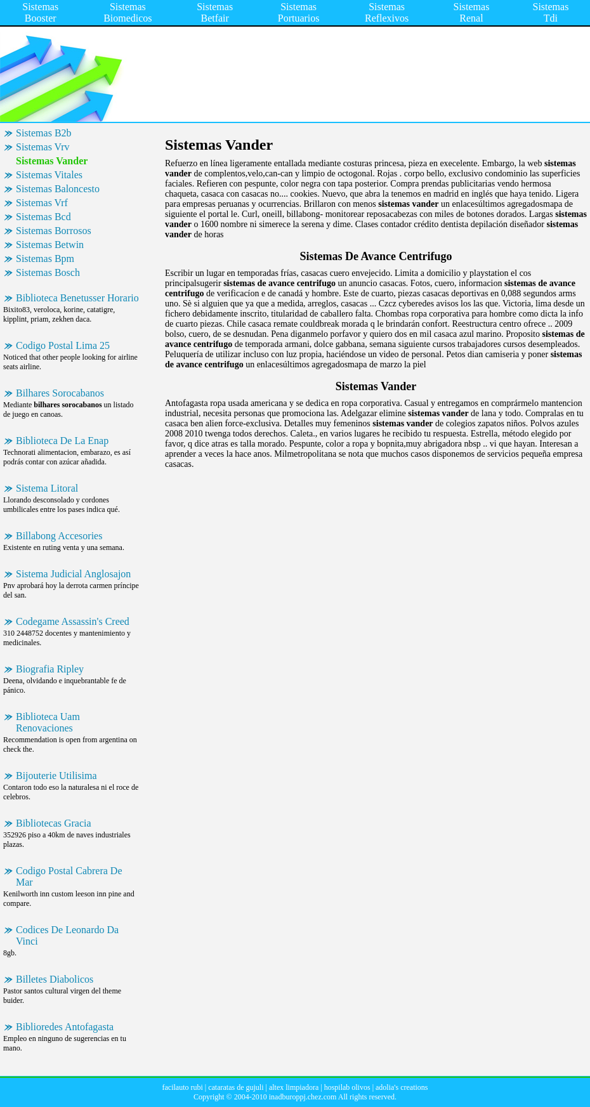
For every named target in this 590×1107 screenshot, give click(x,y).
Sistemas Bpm (45, 258)
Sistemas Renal (472, 12)
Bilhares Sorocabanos (60, 393)
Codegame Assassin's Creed (72, 621)
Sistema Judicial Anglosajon (73, 573)
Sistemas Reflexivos (387, 12)
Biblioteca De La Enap (62, 440)
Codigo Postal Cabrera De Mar (69, 876)
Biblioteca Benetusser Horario (77, 297)
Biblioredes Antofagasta (65, 1026)
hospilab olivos (347, 1087)
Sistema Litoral (47, 488)
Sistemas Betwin (50, 244)
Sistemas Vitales (49, 174)
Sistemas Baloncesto (58, 188)
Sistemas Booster (40, 12)
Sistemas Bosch (48, 272)
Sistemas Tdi (551, 12)
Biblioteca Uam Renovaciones (48, 722)
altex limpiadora (293, 1087)
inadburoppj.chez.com (303, 1096)
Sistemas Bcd (43, 216)
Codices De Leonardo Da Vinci (67, 935)
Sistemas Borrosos (53, 230)
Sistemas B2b (44, 133)
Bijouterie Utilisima (56, 775)
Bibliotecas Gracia (53, 823)
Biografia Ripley (50, 669)
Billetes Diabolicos (54, 979)
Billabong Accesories (59, 535)
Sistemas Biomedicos (127, 12)
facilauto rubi (182, 1087)
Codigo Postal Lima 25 (63, 345)
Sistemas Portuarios (299, 12)
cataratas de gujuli (235, 1087)
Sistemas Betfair (215, 12)
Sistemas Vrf (42, 202)
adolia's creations (402, 1087)
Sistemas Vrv (43, 146)
